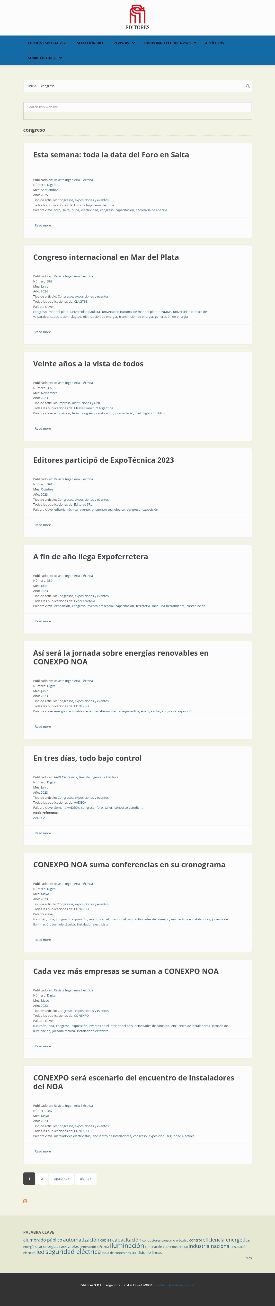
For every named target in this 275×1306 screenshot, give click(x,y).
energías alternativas (101, 711)
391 (50, 484)
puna (75, 210)
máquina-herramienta (168, 606)
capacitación (125, 210)
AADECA (80, 802)
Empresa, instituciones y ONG (79, 403)
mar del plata (58, 311)
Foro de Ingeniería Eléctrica (94, 205)
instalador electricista (92, 924)
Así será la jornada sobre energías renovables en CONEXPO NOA (121, 657)
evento (85, 509)
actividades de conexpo (152, 919)
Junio (44, 286)
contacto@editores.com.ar (175, 1285)
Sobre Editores (42, 57)
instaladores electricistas (72, 1136)
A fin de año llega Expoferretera (90, 557)
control (195, 1240)
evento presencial (101, 606)
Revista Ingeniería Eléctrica (73, 180)
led (40, 1252)
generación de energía (171, 316)
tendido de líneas (147, 1252)
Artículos (214, 43)
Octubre (47, 489)
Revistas (121, 43)
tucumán (39, 919)
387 (50, 1110)
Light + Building (154, 413)
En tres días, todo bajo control (87, 758)
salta (66, 210)
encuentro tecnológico (108, 509)
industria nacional (210, 1246)
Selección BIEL (90, 43)
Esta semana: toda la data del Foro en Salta (111, 155)
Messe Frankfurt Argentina (93, 408)
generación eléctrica (94, 1246)
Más (249, 1258)
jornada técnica (63, 924)
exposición (62, 413)
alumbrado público (42, 1240)
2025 (44, 195)
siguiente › (61, 1178)
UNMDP (165, 311)
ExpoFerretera (84, 601)
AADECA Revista (65, 777)
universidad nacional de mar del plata (130, 311)
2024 (44, 291)
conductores (151, 1240)
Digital (51, 184)
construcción (195, 606)
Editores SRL (83, 504)
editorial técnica (66, 509)
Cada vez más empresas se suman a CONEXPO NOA (126, 971)
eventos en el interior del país (111, 919)
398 (50, 281)
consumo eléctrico (174, 1240)
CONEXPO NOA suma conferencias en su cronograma (129, 865)
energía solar (150, 711)
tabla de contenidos (116, 1253)
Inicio (32, 86)
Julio (44, 585)
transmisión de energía (136, 316)
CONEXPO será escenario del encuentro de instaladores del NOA (133, 1082)
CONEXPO (81, 706)
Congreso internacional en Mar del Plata (106, 257)
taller (108, 807)
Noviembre (49, 393)
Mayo (45, 894)
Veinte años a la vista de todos (88, 364)
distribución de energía (100, 316)
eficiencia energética (227, 1239)
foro (57, 210)
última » (86, 1178)
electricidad (89, 210)
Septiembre (49, 190)
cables (105, 1240)
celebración (104, 413)
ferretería (143, 606)
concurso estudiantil (129, 807)
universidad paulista (85, 311)
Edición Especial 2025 (48, 43)
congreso (107, 210)
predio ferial (124, 413)
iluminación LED (157, 1246)
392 (50, 388)
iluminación (127, 1245)
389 (50, 580)
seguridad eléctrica (180, 1136)
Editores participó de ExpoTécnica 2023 (103, 460)
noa (51, 919)
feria (75, 413)
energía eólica (129, 711)
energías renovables (69, 711)
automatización (81, 1239)
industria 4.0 (178, 1246)
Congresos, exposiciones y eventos (83, 200)
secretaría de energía (151, 210)
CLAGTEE (80, 301)
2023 (44, 398)
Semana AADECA (66, 807)
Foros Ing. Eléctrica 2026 (167, 43)
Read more (43, 225)
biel (138, 413)
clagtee (76, 316)
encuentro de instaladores (190, 919)
